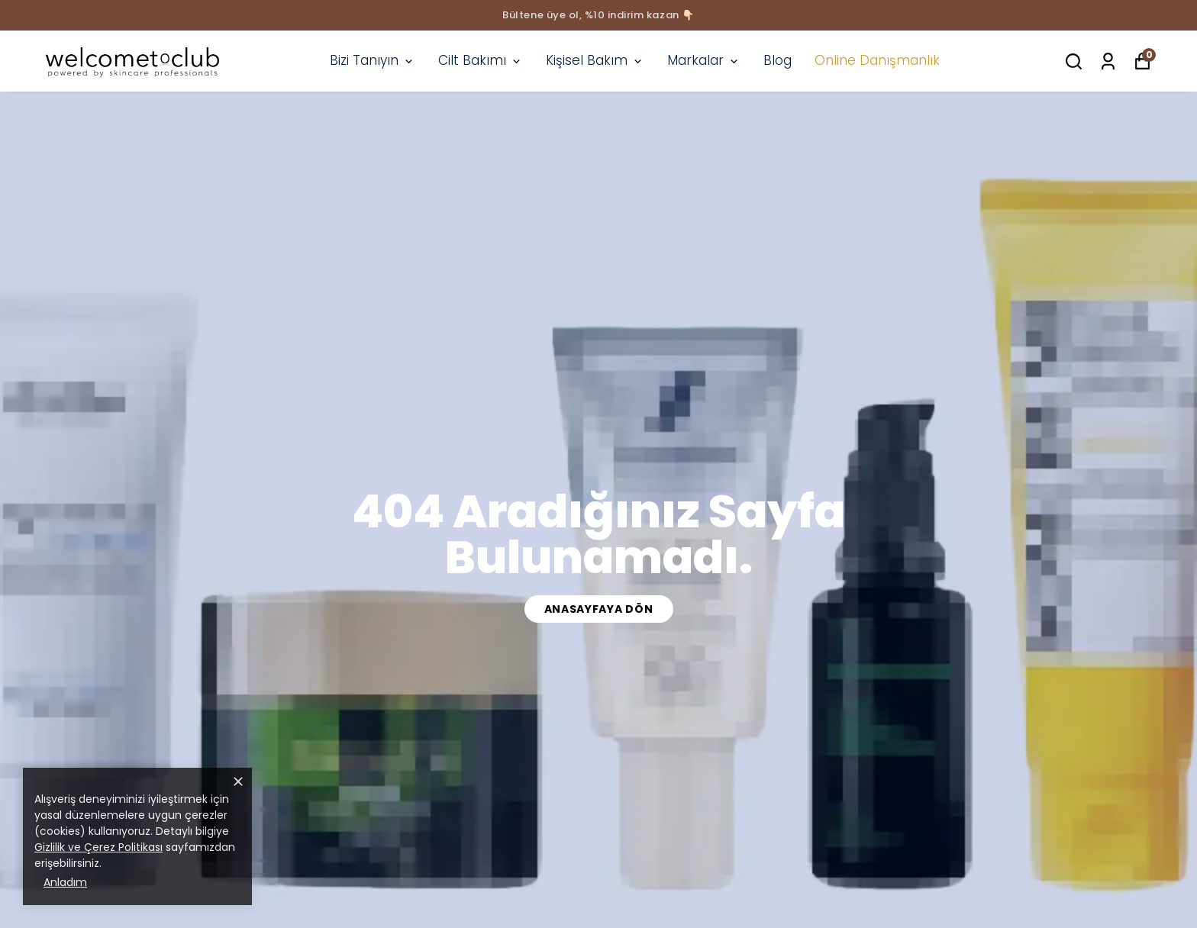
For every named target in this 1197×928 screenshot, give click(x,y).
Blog (777, 60)
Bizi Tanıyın (372, 60)
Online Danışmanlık (877, 60)
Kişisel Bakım (595, 60)
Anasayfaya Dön (598, 609)
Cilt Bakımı (480, 60)
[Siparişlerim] (1108, 61)
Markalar (703, 60)
